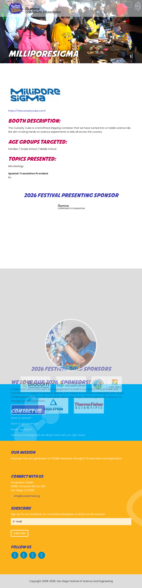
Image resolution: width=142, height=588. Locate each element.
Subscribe (19, 533)
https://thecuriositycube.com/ (27, 111)
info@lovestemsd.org (27, 496)
